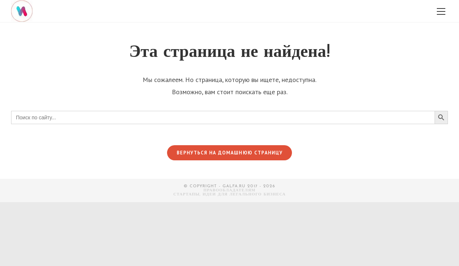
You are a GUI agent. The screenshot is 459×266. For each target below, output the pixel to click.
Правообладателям (230, 192)
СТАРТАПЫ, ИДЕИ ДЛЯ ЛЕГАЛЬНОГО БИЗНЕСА (229, 196)
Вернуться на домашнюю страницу (229, 154)
